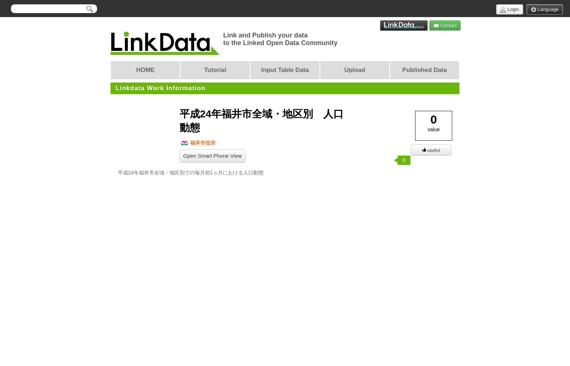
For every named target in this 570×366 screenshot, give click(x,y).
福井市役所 (198, 143)
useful (431, 150)
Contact (445, 26)
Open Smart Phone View (212, 156)
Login (509, 10)
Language (545, 10)
